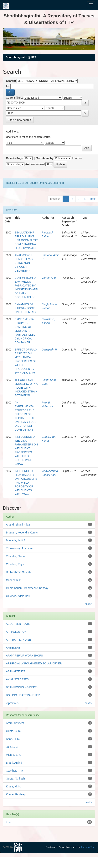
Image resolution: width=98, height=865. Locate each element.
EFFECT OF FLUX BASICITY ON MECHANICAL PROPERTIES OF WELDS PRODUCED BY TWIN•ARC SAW (26, 361)
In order (77, 158)
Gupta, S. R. (13, 731)
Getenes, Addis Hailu (18, 595)
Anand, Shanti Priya (18, 524)
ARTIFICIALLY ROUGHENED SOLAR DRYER (34, 663)
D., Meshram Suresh (18, 572)
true (8, 822)
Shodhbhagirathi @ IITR (21, 57)
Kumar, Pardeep (15, 794)
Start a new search (19, 119)
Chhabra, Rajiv (15, 564)
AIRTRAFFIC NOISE (18, 639)
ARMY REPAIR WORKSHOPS (24, 655)
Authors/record (35, 164)
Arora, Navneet (15, 723)
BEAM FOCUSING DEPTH (22, 687)
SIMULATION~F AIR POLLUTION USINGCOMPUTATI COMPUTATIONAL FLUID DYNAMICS (27, 240)
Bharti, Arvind (14, 762)
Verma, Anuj (49, 277)
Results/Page (14, 158)
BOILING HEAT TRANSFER (23, 695)
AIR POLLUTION (16, 631)
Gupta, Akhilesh (15, 778)
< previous (12, 703)
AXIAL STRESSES (17, 679)
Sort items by (44, 158)
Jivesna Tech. (88, 847)
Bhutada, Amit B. (16, 540)
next (92, 198)
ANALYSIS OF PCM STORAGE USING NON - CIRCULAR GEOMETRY (24, 263)
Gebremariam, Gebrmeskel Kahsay (27, 588)
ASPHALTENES (15, 671)
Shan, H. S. (13, 738)
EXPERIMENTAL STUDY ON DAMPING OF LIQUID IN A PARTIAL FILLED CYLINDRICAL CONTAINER (25, 331)
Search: (11, 80)
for (8, 86)
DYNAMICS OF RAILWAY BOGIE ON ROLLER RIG (25, 308)
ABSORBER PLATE (18, 623)
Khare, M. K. (13, 786)
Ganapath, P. (49, 349)
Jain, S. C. (12, 746)
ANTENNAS (13, 647)
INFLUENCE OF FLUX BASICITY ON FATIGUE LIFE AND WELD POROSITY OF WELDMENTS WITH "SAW (26, 482)
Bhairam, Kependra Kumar (22, 532)
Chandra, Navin (15, 556)
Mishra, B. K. (13, 754)
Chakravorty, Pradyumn (20, 548)
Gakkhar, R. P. (14, 770)
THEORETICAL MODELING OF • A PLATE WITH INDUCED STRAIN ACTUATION (26, 387)
